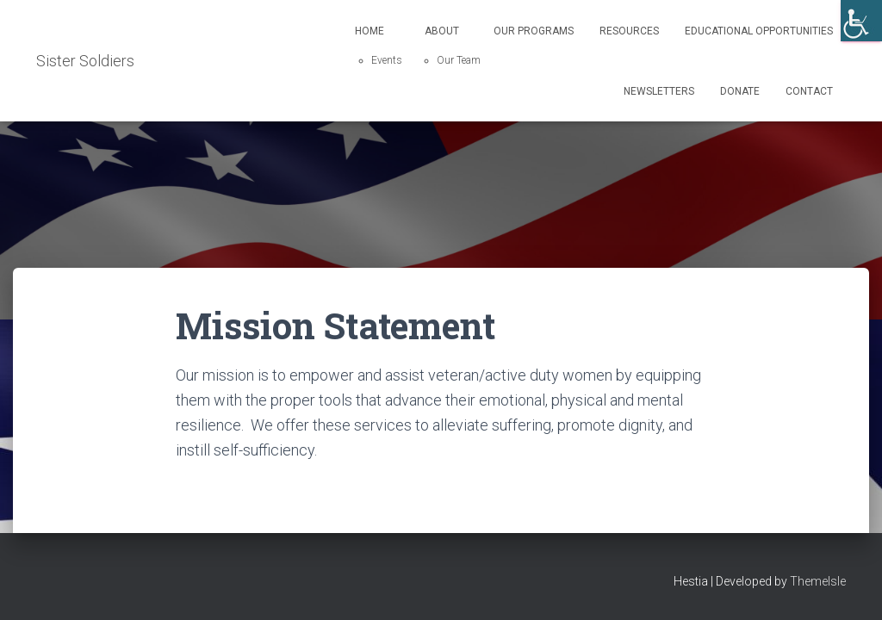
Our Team (459, 60)
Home (369, 31)
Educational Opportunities (759, 31)
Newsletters (659, 91)
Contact (809, 91)
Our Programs (534, 31)
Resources (629, 31)
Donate (740, 91)
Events (386, 60)
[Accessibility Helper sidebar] (861, 20)
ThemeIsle (818, 581)
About (442, 31)
